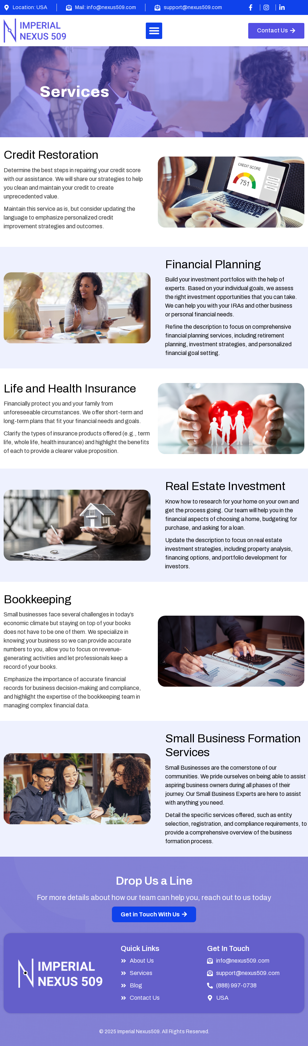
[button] (154, 31)
